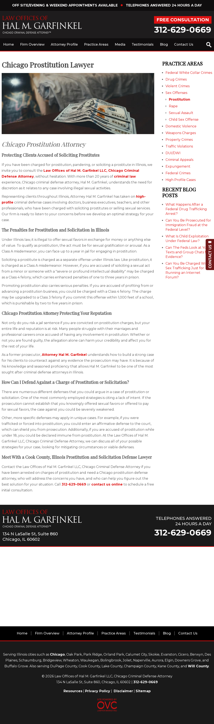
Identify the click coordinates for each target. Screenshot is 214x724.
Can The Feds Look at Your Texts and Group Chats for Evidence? (188, 252)
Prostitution (179, 99)
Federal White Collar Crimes (189, 73)
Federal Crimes (178, 173)
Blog (164, 44)
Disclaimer (123, 691)
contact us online (107, 484)
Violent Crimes (178, 86)
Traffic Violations (179, 146)
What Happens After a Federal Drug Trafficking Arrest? (186, 209)
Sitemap (143, 691)
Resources (73, 691)
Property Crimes (179, 140)
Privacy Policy (97, 691)
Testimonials (143, 44)
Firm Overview (32, 44)
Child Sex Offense (184, 120)
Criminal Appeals (179, 160)
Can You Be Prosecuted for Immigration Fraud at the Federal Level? (188, 225)
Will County (198, 666)
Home (8, 44)
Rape (173, 106)
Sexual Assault (181, 113)
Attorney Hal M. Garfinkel (64, 355)
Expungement (178, 166)
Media (120, 44)
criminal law (125, 176)
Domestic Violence (181, 126)
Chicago (57, 654)
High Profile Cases (181, 180)
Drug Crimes (176, 79)
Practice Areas (96, 44)
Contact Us (183, 44)
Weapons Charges (181, 133)
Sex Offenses (176, 93)
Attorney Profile (64, 44)
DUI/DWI (173, 153)
